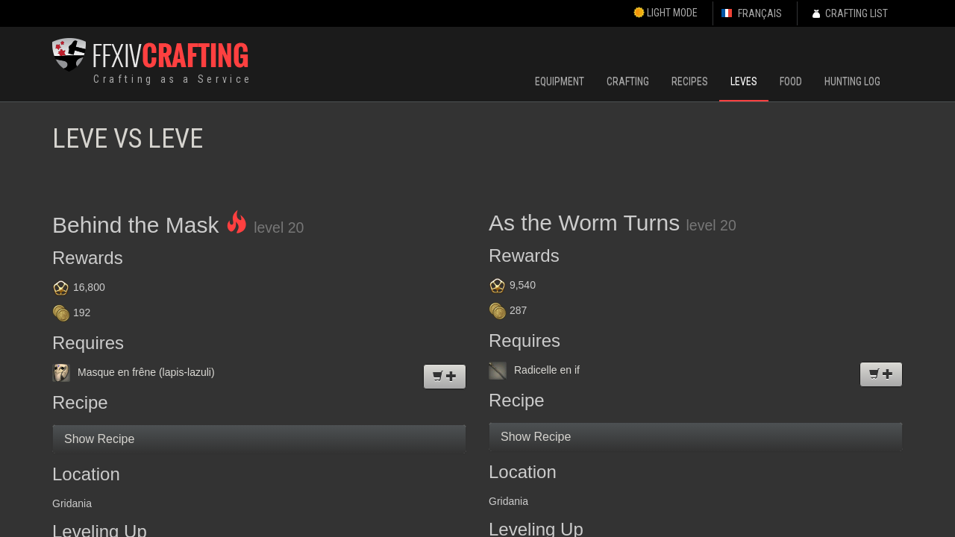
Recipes (689, 81)
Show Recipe (99, 439)
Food (791, 81)
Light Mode (665, 13)
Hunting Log (852, 81)
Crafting (628, 81)
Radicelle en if (534, 370)
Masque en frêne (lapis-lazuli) (133, 372)
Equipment (559, 81)
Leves (743, 81)
